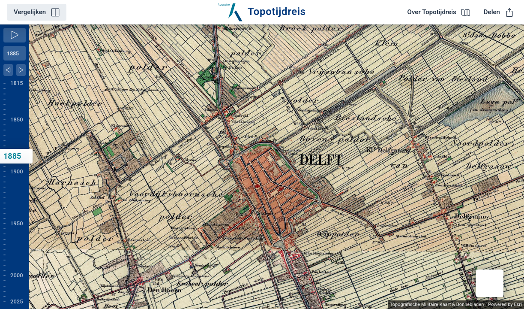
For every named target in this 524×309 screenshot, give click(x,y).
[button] (489, 283)
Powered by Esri (505, 304)
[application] (276, 166)
